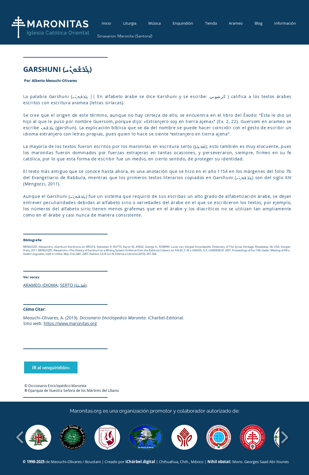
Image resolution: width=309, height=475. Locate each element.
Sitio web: (32, 323)
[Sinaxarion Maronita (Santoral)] (124, 36)
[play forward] (284, 437)
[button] (38, 437)
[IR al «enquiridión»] (51, 367)
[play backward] (20, 437)
